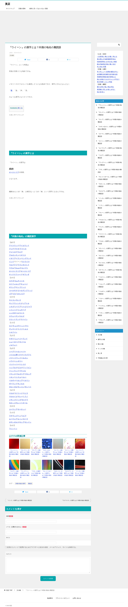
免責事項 (50, 595)
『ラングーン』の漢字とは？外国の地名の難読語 (25, 470)
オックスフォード (15, 274)
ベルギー (12, 380)
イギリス (22, 255)
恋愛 (104, 66)
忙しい (102, 71)
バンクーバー (14, 364)
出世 (116, 74)
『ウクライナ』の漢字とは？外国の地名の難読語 (75, 497)
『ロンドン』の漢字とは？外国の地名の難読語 (25, 451)
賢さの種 (100, 344)
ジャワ (29, 306)
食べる (105, 61)
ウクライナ (25, 261)
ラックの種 (101, 348)
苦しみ (105, 89)
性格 (98, 61)
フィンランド (14, 371)
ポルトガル (13, 387)
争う (98, 71)
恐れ (112, 87)
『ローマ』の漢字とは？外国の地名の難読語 (58, 451)
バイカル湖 (13, 355)
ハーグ (11, 351)
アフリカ (23, 249)
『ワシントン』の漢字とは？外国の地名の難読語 (14, 451)
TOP (9, 587)
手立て (117, 79)
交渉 (109, 74)
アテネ (16, 249)
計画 (103, 74)
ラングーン (17, 416)
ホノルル (21, 383)
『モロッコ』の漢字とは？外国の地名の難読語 (58, 470)
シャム (23, 306)
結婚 (106, 59)
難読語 (30, 480)
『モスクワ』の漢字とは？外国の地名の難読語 (69, 470)
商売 (101, 77)
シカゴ (11, 306)
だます (107, 79)
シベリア (17, 306)
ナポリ (11, 339)
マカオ (11, 393)
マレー (20, 396)
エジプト (24, 268)
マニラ (25, 393)
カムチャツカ (19, 281)
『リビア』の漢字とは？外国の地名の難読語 (14, 470)
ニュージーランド (21, 339)
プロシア (28, 374)
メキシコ (12, 400)
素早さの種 (101, 339)
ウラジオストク (23, 265)
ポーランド (13, 383)
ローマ (25, 419)
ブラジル (22, 371)
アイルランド (24, 245)
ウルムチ (17, 268)
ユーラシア (13, 409)
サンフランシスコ (15, 303)
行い (116, 71)
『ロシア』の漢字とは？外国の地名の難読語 (36, 451)
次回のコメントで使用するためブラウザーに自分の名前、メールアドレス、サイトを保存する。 (42, 544)
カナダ (11, 281)
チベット (21, 326)
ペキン (11, 377)
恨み (109, 87)
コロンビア (21, 294)
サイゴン (12, 300)
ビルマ (20, 367)
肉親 (115, 61)
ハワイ (11, 361)
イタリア (12, 258)
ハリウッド (17, 358)
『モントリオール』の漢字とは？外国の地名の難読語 (47, 471)
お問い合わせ (77, 595)
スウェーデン (14, 316)
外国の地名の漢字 (20, 480)
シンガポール (14, 313)
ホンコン (21, 387)
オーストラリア (15, 271)
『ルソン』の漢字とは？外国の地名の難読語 (69, 451)
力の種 (12, 55)
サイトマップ (10, 8)
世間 (101, 61)
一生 (98, 56)
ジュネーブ (22, 310)
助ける (99, 79)
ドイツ (20, 329)
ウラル (11, 268)
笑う (103, 92)
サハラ (18, 300)
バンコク (22, 364)
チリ (27, 326)
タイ (10, 326)
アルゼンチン (14, 255)
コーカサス (13, 290)
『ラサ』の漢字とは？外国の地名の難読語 (36, 470)
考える (115, 56)
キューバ (24, 284)
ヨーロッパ (22, 409)
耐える (114, 77)
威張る (113, 71)
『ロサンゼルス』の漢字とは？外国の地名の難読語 (47, 451)
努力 (98, 82)
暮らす (102, 59)
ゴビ (14, 294)
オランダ (26, 274)
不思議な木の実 (103, 358)
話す (114, 64)
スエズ (21, 316)
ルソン (20, 419)
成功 (108, 77)
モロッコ (12, 403)
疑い (106, 87)
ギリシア (12, 287)
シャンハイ (13, 310)
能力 (104, 64)
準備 (98, 77)
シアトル (26, 303)
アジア (11, 249)
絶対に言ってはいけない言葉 (38, 8)
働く (111, 64)
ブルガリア (20, 374)
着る (98, 59)
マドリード (18, 393)
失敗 (113, 74)
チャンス (112, 79)
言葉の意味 (21, 8)
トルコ (25, 329)
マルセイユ (13, 396)
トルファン (13, 332)
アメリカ (12, 252)
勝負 (104, 77)
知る (114, 59)
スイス (21, 313)
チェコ (15, 326)
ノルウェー (13, 345)
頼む (103, 79)
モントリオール (22, 403)
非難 (101, 82)
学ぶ (98, 66)
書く (111, 56)
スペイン (24, 319)
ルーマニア (13, 419)
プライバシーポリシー (63, 595)
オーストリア (14, 172)
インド (11, 261)
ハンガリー (18, 361)
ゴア (10, 294)
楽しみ (110, 89)
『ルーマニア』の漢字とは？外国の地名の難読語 (80, 451)
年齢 (101, 64)
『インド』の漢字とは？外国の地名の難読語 (19, 497)
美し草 (100, 353)
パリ (10, 358)
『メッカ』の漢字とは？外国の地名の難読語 (80, 470)
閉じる (20, 108)
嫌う (101, 89)
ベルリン (26, 380)
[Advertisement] (64, 26)
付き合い (111, 61)
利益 (110, 82)
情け (98, 92)
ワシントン (13, 428)
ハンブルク (13, 367)
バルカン (24, 358)
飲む (108, 64)
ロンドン (28, 422)
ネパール (22, 342)
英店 (8, 3)
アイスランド (14, 245)
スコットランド (15, 319)
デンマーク (13, 329)
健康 (109, 59)
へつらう (106, 82)
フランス (12, 374)
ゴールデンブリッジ (25, 290)
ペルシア (19, 380)
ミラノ (25, 396)
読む (101, 66)
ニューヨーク (14, 342)
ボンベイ (28, 387)
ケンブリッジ (21, 287)
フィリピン (27, 367)
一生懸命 (107, 71)
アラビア (19, 252)
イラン (18, 258)
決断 (106, 74)
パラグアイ (27, 355)
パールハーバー (20, 351)
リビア (23, 416)
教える (107, 56)
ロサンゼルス (14, 422)
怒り (103, 87)
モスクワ (24, 400)
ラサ (10, 416)
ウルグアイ (13, 265)
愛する (99, 87)
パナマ (20, 355)
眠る (98, 64)
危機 (100, 74)
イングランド (26, 258)
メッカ (18, 400)
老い (103, 56)
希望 (98, 89)
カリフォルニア (15, 284)
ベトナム (17, 377)
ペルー (23, 377)
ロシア (21, 422)
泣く (114, 89)
